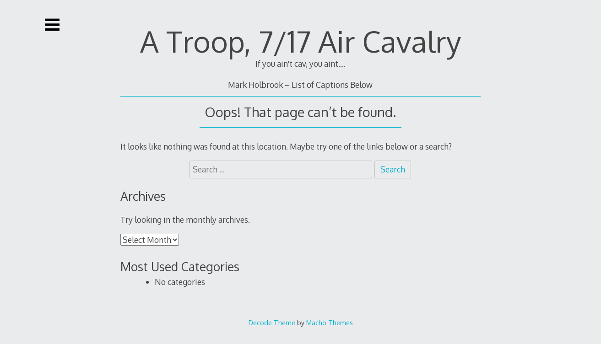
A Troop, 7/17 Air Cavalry (300, 40)
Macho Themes (329, 322)
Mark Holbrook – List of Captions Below (300, 85)
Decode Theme (272, 322)
